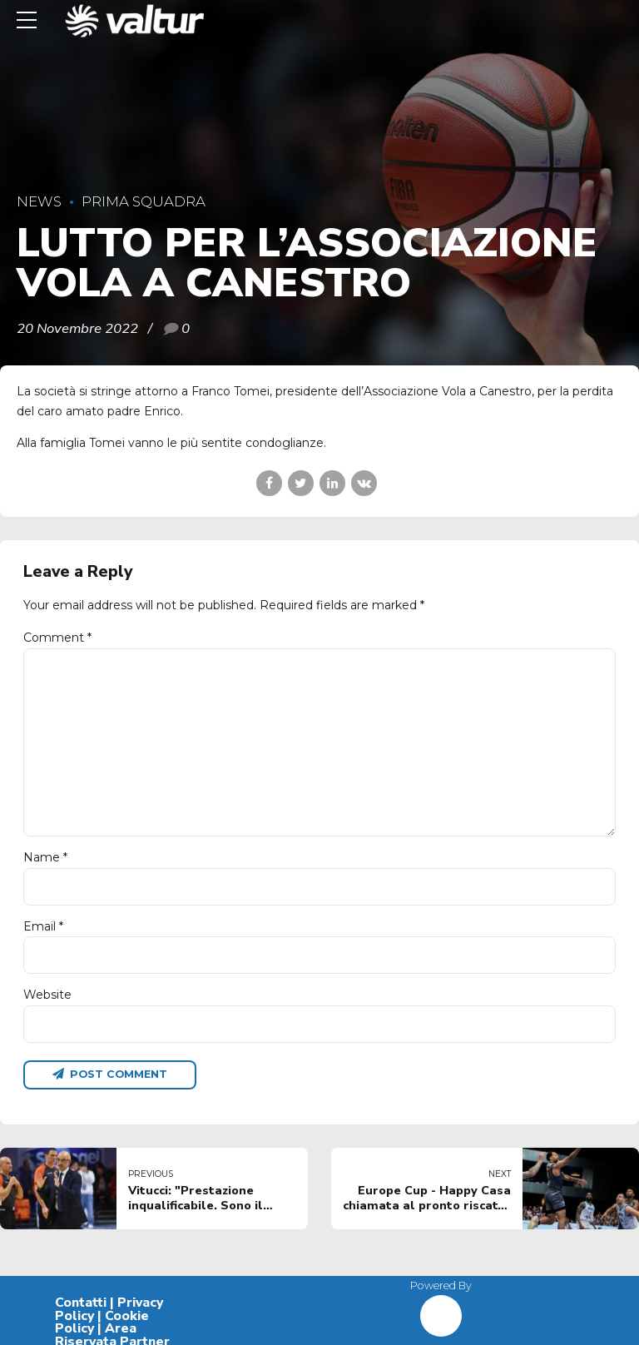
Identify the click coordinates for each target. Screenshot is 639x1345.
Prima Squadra (144, 201)
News (39, 201)
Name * (45, 857)
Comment (57, 637)
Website (47, 994)
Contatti (80, 1302)
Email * (43, 926)
